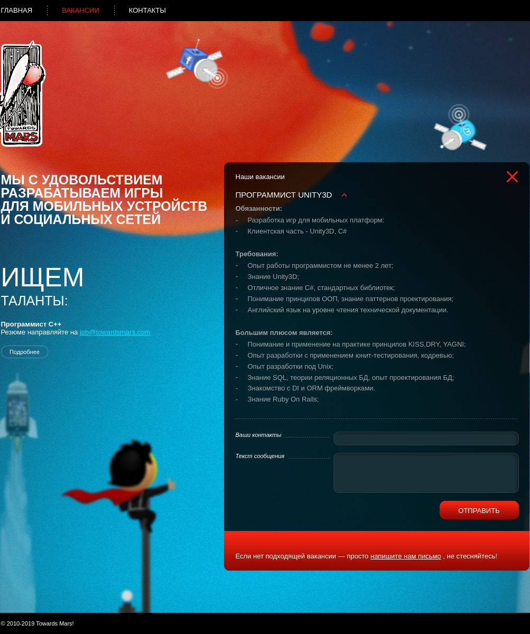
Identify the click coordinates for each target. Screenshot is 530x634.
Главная (17, 10)
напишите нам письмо (405, 556)
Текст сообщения (260, 456)
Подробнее (25, 352)
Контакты (147, 10)
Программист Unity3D (284, 194)
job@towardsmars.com (115, 332)
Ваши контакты (259, 435)
